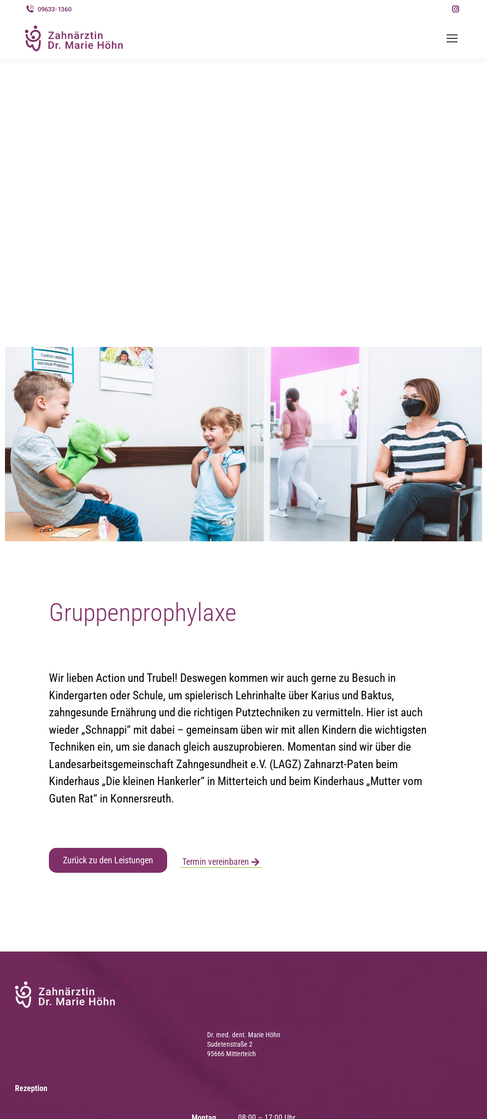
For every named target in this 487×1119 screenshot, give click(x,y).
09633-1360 (48, 9)
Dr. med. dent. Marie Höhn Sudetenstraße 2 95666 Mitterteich (243, 1044)
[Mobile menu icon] (452, 38)
